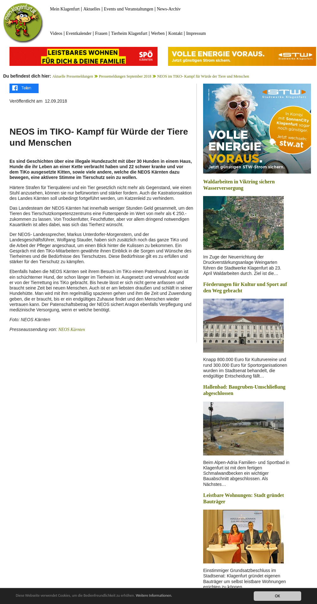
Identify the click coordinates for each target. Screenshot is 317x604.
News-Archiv (169, 9)
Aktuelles (91, 9)
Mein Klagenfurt (65, 9)
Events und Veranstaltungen (128, 9)
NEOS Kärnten (71, 329)
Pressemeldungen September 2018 (125, 76)
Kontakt (175, 33)
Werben (158, 33)
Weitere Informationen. (171, 597)
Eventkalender (78, 33)
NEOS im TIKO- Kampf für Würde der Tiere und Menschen (203, 76)
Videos (56, 33)
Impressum (196, 33)
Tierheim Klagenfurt (129, 33)
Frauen (101, 33)
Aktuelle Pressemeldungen (73, 76)
